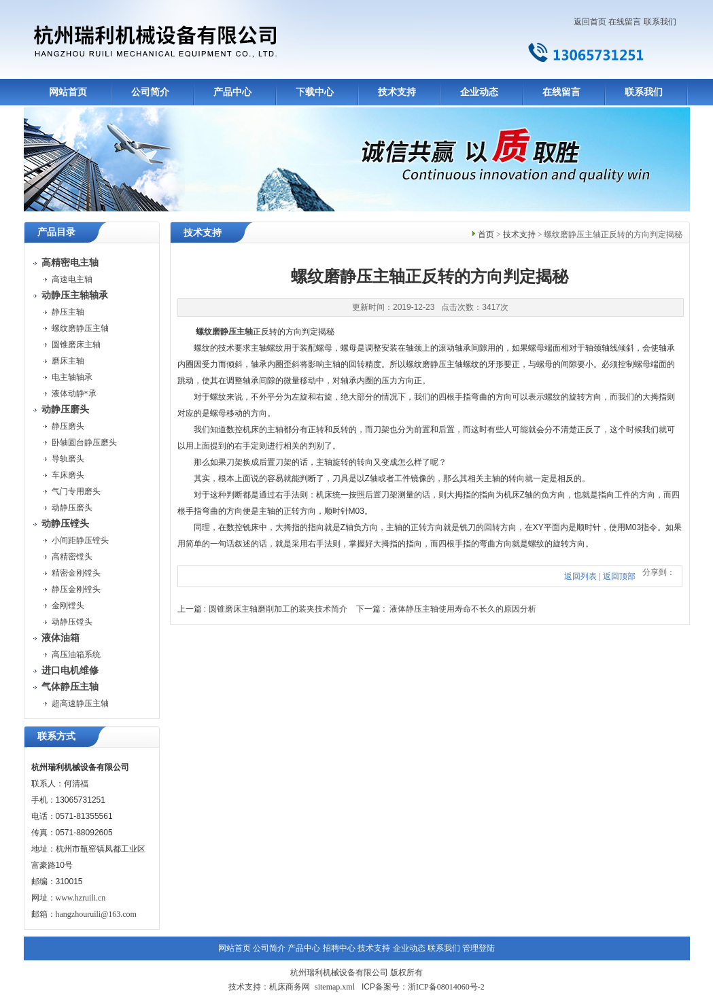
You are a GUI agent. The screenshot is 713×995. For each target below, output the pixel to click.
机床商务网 (289, 987)
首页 (486, 234)
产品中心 (232, 92)
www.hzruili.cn (81, 898)
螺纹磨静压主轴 (224, 331)
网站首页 (68, 92)
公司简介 (150, 92)
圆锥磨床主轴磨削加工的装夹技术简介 (278, 609)
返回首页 (590, 22)
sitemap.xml (335, 987)
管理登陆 (478, 948)
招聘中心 (339, 948)
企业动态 (479, 92)
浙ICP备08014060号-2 (446, 987)
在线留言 (624, 22)
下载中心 (315, 92)
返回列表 (580, 576)
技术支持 (397, 92)
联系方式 (56, 736)
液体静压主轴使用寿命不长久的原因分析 (462, 609)
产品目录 (56, 232)
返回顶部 (619, 576)
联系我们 (660, 22)
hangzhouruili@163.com (96, 914)
